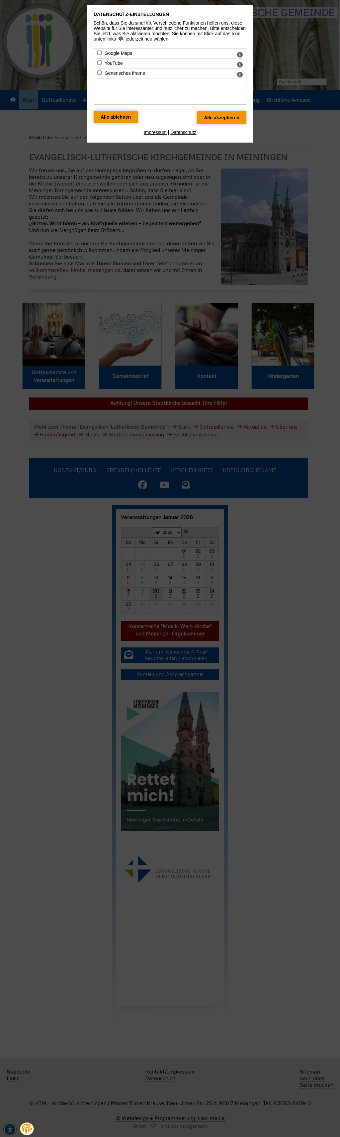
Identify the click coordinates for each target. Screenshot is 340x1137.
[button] (27, 1129)
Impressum (155, 132)
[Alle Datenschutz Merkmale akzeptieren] (221, 117)
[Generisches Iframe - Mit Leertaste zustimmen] (99, 72)
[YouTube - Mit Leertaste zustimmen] (99, 62)
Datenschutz (183, 132)
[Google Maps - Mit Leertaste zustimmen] (99, 53)
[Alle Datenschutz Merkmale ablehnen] (116, 117)
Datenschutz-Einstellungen (131, 14)
